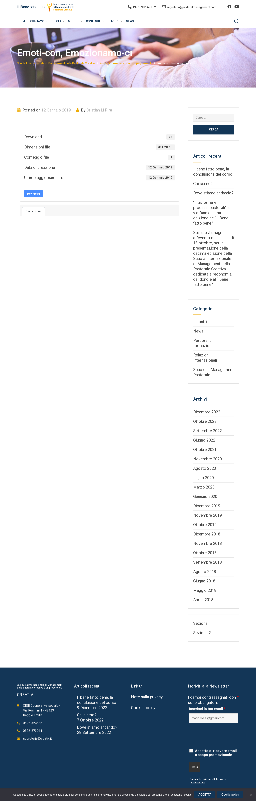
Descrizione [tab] (33, 211)
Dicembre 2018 (206, 534)
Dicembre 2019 (206, 505)
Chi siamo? (203, 183)
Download (33, 193)
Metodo (73, 21)
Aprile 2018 (203, 599)
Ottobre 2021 (205, 449)
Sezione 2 (202, 632)
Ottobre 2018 (205, 552)
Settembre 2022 (207, 430)
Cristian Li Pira (99, 110)
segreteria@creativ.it (37, 738)
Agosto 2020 (204, 468)
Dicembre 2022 (206, 412)
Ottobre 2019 (205, 524)
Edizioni (113, 21)
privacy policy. (197, 782)
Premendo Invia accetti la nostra (208, 779)
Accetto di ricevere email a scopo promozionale (216, 753)
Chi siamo (37, 21)
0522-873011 (32, 731)
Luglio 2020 (203, 477)
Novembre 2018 (207, 543)
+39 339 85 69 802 (144, 7)
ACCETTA (204, 794)
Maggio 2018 (204, 590)
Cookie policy (143, 707)
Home (22, 21)
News (130, 21)
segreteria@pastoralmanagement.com (191, 7)
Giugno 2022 (204, 440)
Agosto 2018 (204, 571)
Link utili (138, 686)
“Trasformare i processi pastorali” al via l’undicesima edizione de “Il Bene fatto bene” (212, 213)
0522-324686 (32, 723)
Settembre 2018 (207, 562)
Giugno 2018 (204, 581)
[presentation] (219, 736)
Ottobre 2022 (205, 421)
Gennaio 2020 (205, 496)
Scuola (56, 21)
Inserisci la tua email (207, 709)
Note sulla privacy (147, 697)
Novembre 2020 (207, 459)
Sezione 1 (202, 623)
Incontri (200, 321)
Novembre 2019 (207, 515)
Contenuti (93, 21)
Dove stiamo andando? (213, 193)
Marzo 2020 (204, 487)
